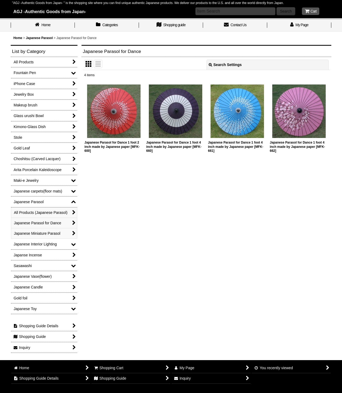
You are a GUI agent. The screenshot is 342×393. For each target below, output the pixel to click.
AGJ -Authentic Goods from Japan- (49, 11)
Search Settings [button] (225, 65)
